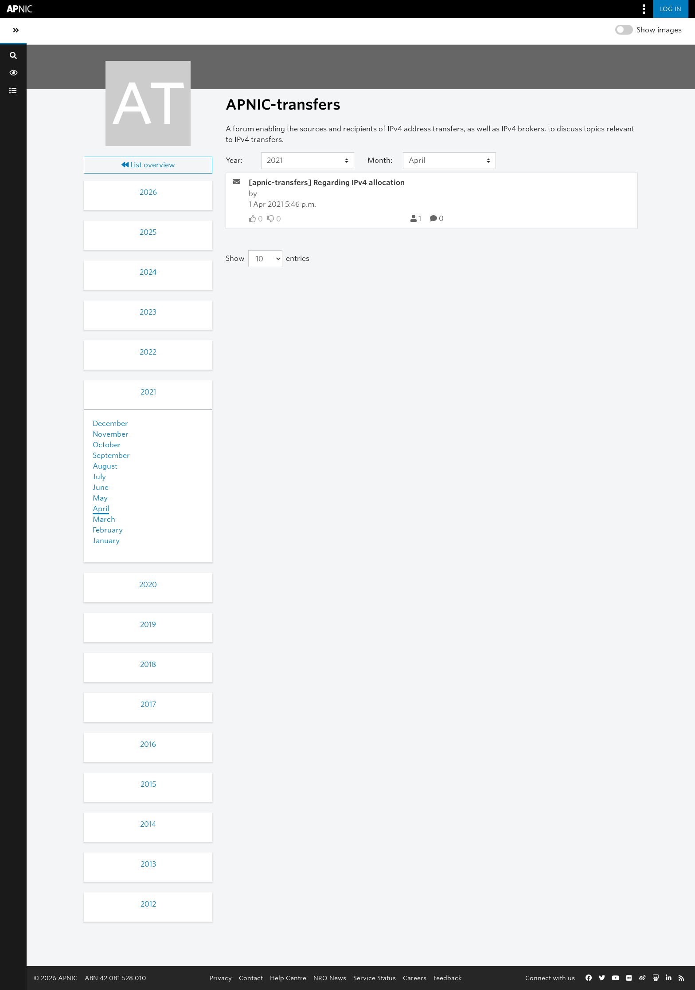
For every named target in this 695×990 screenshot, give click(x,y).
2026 (148, 192)
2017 (148, 704)
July (99, 477)
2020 (148, 584)
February (108, 530)
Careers (414, 978)
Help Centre (288, 978)
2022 (148, 352)
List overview (148, 165)
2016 (148, 744)
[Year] (307, 160)
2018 (148, 664)
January (106, 540)
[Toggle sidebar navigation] (16, 30)
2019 (148, 624)
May (100, 498)
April (101, 509)
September (111, 455)
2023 (148, 312)
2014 (148, 824)
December (110, 423)
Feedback (447, 978)
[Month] (449, 160)
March (104, 519)
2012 (148, 904)
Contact (251, 978)
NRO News (329, 978)
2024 (148, 272)
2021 (148, 392)
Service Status (374, 978)
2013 (148, 864)
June (101, 487)
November (111, 434)
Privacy (221, 978)
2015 (148, 784)
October (107, 445)
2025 (148, 232)
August (105, 466)
